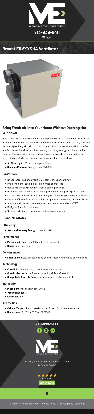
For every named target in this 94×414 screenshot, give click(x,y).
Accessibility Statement (72, 403)
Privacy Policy (48, 403)
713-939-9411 (47, 32)
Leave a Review (47, 383)
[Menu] (47, 37)
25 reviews (49, 379)
